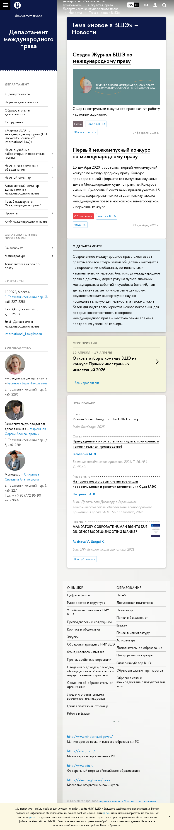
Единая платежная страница (87, 706)
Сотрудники (14, 122)
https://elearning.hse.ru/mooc (89, 780)
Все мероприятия (87, 383)
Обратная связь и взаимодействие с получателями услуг (140, 682)
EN (136, 4)
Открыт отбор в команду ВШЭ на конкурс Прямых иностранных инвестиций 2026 (104, 363)
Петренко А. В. (84, 494)
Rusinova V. (81, 541)
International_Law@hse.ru (23, 334)
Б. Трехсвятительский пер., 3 (26, 297)
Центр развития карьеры (134, 655)
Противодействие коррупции (89, 659)
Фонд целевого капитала (85, 652)
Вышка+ (122, 625)
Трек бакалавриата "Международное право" (23, 203)
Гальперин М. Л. (85, 454)
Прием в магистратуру (133, 633)
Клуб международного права (26, 221)
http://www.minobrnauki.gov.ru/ (90, 736)
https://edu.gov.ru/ (81, 751)
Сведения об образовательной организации (90, 684)
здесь (106, 813)
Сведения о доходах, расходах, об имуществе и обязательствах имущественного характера (91, 671)
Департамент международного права (28, 39)
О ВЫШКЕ (75, 587)
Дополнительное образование (139, 648)
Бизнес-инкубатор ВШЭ (133, 663)
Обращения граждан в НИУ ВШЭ (91, 644)
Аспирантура (125, 640)
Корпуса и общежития (83, 629)
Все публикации (84, 559)
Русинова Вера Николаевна (27, 383)
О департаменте (17, 94)
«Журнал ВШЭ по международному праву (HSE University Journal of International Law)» (26, 136)
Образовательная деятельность (18, 112)
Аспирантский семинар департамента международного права (22, 189)
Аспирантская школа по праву (22, 266)
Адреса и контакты (111, 801)
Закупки (73, 637)
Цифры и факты (78, 595)
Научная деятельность (21, 102)
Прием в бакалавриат (132, 617)
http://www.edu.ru (80, 765)
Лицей (121, 595)
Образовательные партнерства (139, 670)
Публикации (84, 402)
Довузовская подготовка (135, 602)
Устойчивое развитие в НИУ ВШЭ (88, 612)
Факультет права (28, 15)
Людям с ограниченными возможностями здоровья (86, 696)
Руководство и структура (86, 602)
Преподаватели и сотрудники (89, 622)
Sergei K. (97, 541)
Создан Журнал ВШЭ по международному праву (102, 58)
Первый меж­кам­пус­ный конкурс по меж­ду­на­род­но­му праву (111, 153)
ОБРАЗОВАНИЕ (128, 587)
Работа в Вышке (78, 713)
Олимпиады (124, 610)
